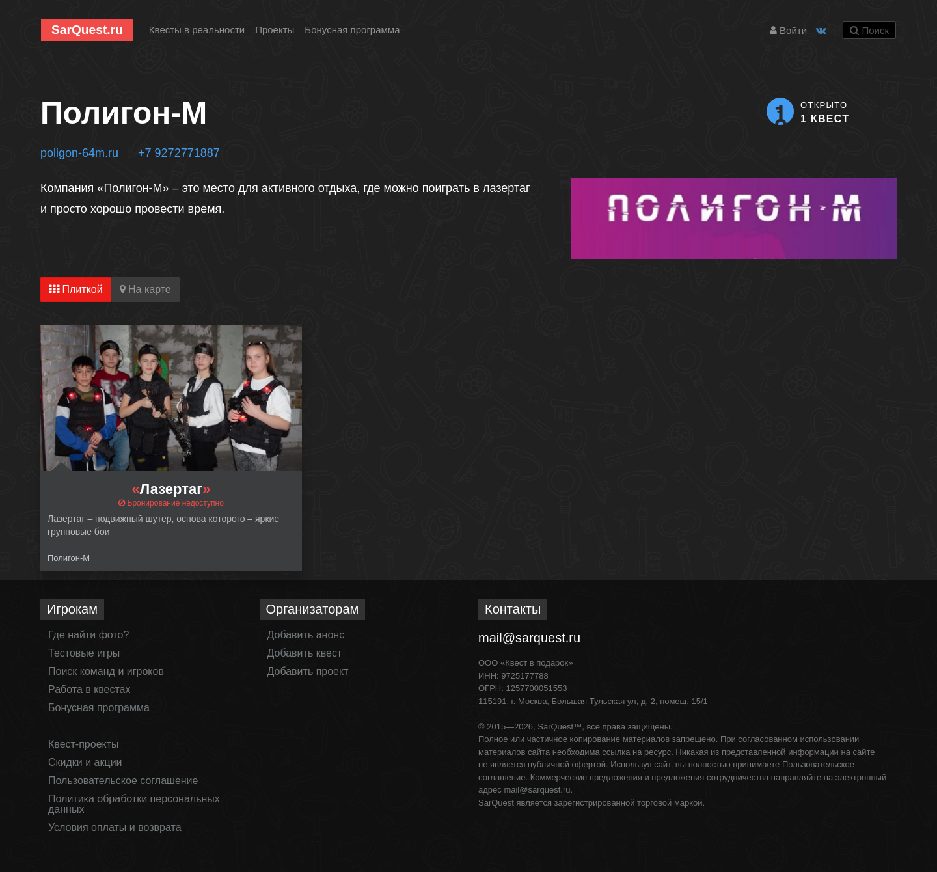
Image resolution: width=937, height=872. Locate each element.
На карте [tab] (145, 289)
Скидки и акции (85, 762)
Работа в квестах (89, 689)
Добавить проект (308, 671)
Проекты (274, 29)
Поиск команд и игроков (106, 671)
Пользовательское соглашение (123, 780)
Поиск (869, 30)
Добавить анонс (306, 634)
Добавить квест (304, 653)
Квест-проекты (83, 744)
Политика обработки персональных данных (134, 804)
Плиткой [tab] (76, 289)
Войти (788, 30)
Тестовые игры (84, 653)
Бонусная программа (352, 29)
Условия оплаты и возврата (115, 827)
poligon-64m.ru (79, 152)
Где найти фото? (88, 634)
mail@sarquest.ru (529, 638)
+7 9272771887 (179, 152)
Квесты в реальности (197, 29)
